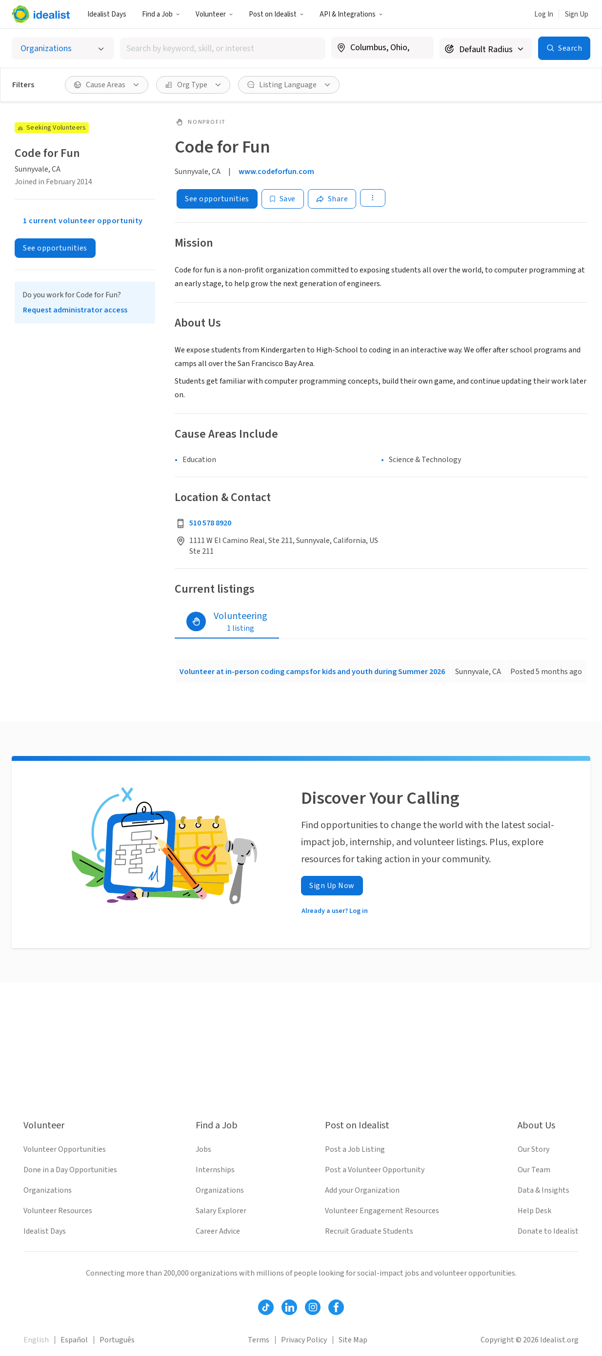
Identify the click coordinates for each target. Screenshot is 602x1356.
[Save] (282, 199)
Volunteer (214, 14)
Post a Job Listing (355, 1149)
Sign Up (576, 14)
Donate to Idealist (548, 1231)
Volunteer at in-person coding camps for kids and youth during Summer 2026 (312, 671)
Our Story (533, 1149)
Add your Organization (362, 1190)
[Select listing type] (63, 48)
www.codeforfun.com (276, 171)
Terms (258, 1340)
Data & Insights (543, 1190)
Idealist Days (106, 14)
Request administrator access (75, 310)
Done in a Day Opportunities (70, 1169)
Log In (543, 14)
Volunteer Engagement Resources (382, 1210)
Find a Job (161, 14)
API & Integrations (351, 14)
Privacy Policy (304, 1340)
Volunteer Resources (57, 1210)
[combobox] (222, 48)
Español (74, 1340)
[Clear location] (420, 48)
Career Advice (218, 1231)
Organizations (47, 1190)
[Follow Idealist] (266, 1307)
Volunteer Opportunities (64, 1149)
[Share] (332, 199)
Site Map (353, 1340)
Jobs (203, 1149)
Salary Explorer (221, 1210)
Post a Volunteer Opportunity (374, 1169)
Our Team (534, 1169)
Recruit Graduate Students (369, 1231)
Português (117, 1340)
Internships (215, 1169)
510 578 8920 (210, 523)
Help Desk (534, 1210)
